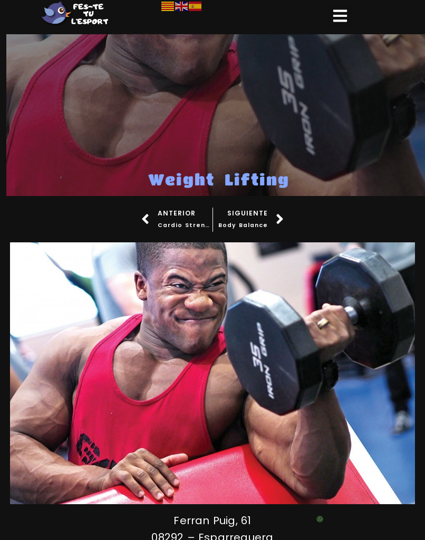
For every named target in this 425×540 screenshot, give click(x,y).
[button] (340, 16)
